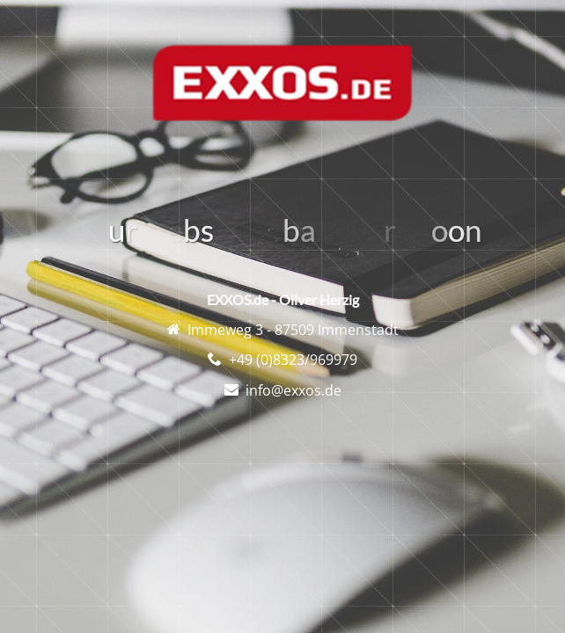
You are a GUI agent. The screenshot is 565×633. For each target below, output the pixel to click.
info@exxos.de (293, 390)
